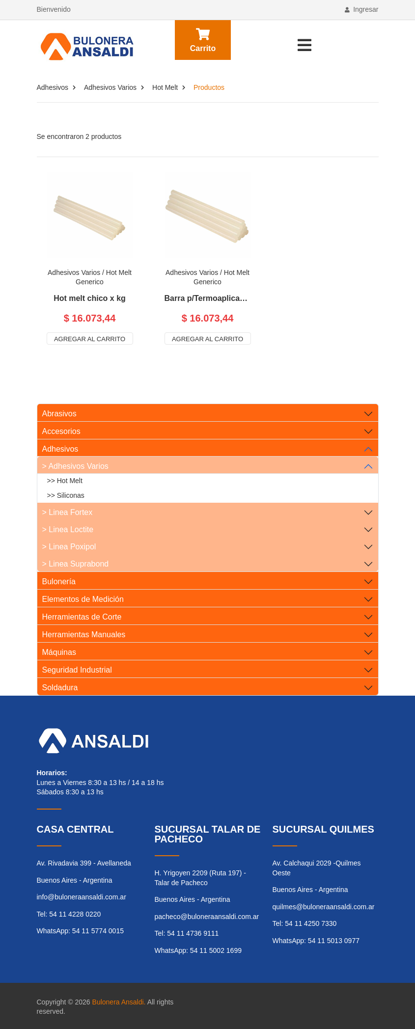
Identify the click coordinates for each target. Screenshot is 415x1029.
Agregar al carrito (89, 339)
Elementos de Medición (83, 599)
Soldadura (60, 687)
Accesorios (61, 431)
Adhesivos (53, 87)
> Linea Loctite (68, 529)
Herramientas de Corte (82, 617)
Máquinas (59, 652)
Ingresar (361, 9)
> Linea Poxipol (69, 546)
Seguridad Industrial (77, 670)
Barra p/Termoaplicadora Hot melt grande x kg (208, 298)
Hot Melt (165, 87)
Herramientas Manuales (84, 634)
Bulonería (59, 581)
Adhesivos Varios (110, 87)
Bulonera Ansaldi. (119, 1002)
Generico (90, 282)
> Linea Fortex (67, 512)
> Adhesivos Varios (75, 466)
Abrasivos (59, 413)
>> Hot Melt (65, 481)
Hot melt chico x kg (90, 298)
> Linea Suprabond (75, 564)
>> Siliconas (65, 495)
